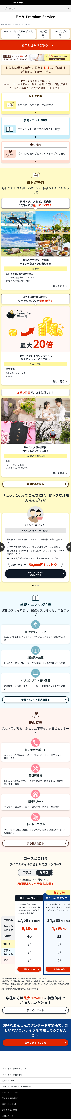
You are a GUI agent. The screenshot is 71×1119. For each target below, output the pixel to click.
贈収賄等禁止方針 (9, 1104)
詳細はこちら (29, 969)
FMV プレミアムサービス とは (18, 33)
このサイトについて (10, 1092)
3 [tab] (38, 585)
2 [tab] (35, 585)
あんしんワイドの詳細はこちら (35, 573)
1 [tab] (33, 585)
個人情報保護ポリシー (11, 1098)
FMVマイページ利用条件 (12, 1074)
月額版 (26, 872)
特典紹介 (43, 33)
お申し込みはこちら (35, 1042)
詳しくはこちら (35, 1010)
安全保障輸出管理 (9, 1110)
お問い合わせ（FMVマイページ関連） (18, 1086)
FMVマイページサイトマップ (14, 1068)
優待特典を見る (35, 484)
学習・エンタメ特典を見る (35, 699)
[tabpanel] (35, 544)
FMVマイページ (6, 24)
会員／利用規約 (8, 1080)
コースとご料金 (60, 33)
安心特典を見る (35, 843)
